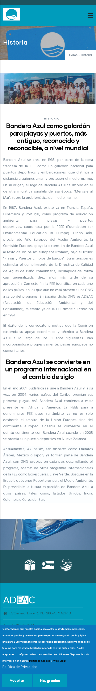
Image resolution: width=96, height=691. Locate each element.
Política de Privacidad (19, 667)
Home (73, 55)
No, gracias (50, 680)
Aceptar (17, 680)
